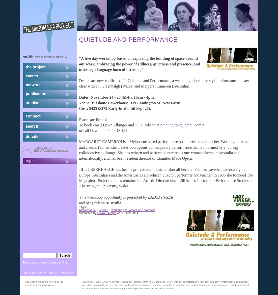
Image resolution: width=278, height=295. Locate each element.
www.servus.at (45, 285)
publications (37, 94)
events (32, 76)
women (104, 210)
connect (33, 116)
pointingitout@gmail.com (182, 125)
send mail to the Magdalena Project (51, 149)
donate (32, 136)
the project (36, 67)
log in (30, 161)
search (32, 126)
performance (87, 210)
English (28, 56)
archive (32, 103)
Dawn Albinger (106, 213)
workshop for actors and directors (133, 210)
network (33, 85)
